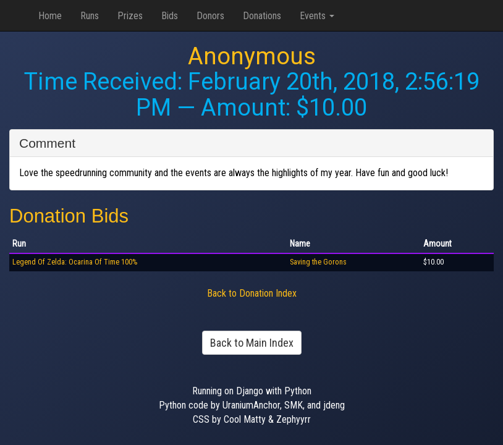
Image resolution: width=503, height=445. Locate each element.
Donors (210, 16)
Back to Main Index (252, 342)
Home (50, 16)
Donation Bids (69, 216)
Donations (262, 16)
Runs (89, 16)
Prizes (130, 16)
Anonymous (252, 56)
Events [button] (317, 16)
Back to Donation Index (252, 293)
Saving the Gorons (318, 262)
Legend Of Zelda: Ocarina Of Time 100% (74, 262)
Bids (169, 16)
